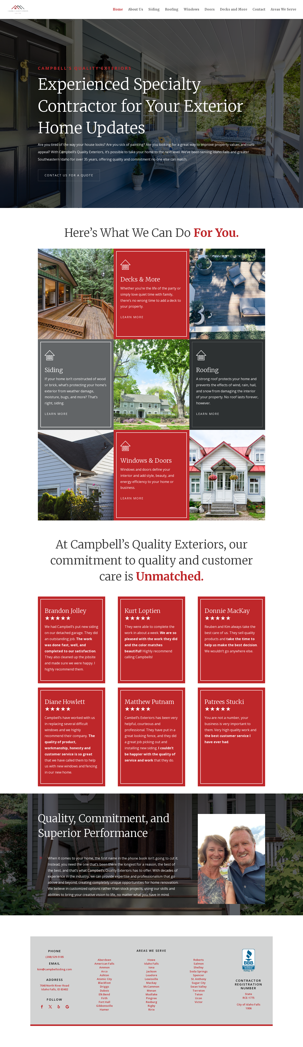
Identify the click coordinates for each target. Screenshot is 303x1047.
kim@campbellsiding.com (54, 969)
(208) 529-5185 (54, 957)
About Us (135, 9)
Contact (258, 9)
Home (118, 9)
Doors (210, 9)
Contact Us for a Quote (69, 175)
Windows (191, 9)
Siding (154, 9)
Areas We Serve (283, 9)
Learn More (132, 317)
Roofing (171, 9)
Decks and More (233, 9)
